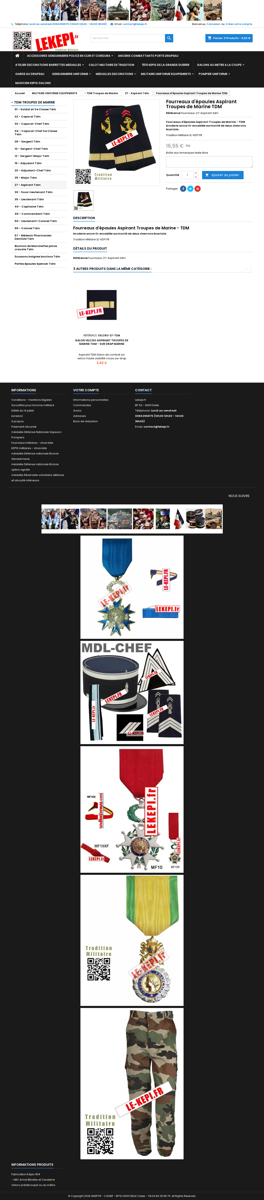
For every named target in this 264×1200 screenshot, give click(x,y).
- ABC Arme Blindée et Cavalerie (33, 1180)
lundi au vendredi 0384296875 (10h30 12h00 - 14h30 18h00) (68, 24)
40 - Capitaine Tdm (29, 207)
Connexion (213, 24)
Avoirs (77, 411)
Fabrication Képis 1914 (25, 1174)
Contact (143, 390)
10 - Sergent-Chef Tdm (31, 149)
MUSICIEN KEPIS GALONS (33, 83)
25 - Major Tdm (26, 178)
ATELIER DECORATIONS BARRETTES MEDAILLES (48, 65)
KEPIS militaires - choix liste (29, 448)
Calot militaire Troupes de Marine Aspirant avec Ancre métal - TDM (102, 346)
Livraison (17, 416)
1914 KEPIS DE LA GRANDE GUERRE (165, 65)
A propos (17, 421)
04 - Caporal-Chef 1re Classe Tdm (36, 132)
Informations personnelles (90, 400)
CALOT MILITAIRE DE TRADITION (111, 65)
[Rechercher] (132, 38)
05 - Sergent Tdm (27, 141)
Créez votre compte (239, 24)
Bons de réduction (85, 421)
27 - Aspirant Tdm (28, 185)
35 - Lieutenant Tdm (29, 199)
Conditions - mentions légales (31, 400)
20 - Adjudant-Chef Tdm (33, 170)
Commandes (82, 405)
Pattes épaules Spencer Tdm (35, 264)
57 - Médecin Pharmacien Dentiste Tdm (33, 237)
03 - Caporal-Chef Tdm (32, 124)
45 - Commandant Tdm (32, 214)
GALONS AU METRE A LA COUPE (219, 65)
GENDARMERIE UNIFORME (70, 74)
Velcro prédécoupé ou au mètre (33, 1185)
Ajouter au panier (222, 175)
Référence (173, 113)
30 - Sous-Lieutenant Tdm (34, 192)
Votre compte (86, 390)
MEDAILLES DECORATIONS (114, 74)
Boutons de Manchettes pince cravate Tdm (36, 247)
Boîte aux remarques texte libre (187, 153)
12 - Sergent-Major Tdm (32, 156)
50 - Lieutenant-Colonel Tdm (36, 221)
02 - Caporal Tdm (28, 117)
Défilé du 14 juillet (22, 411)
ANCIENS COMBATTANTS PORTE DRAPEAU (148, 56)
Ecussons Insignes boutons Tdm (37, 256)
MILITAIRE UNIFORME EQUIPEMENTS (166, 74)
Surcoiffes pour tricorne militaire (32, 405)
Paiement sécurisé (24, 427)
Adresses (79, 416)
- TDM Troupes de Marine (33, 102)
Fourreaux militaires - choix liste (32, 443)
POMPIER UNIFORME (213, 74)
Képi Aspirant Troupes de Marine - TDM (162, 342)
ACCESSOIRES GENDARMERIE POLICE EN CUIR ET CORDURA (68, 56)
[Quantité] (187, 175)
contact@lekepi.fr (135, 24)
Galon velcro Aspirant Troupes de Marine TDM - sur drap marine (223, 342)
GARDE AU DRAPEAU (29, 74)
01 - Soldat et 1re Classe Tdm (35, 109)
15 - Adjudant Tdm (28, 163)
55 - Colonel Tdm (27, 228)
